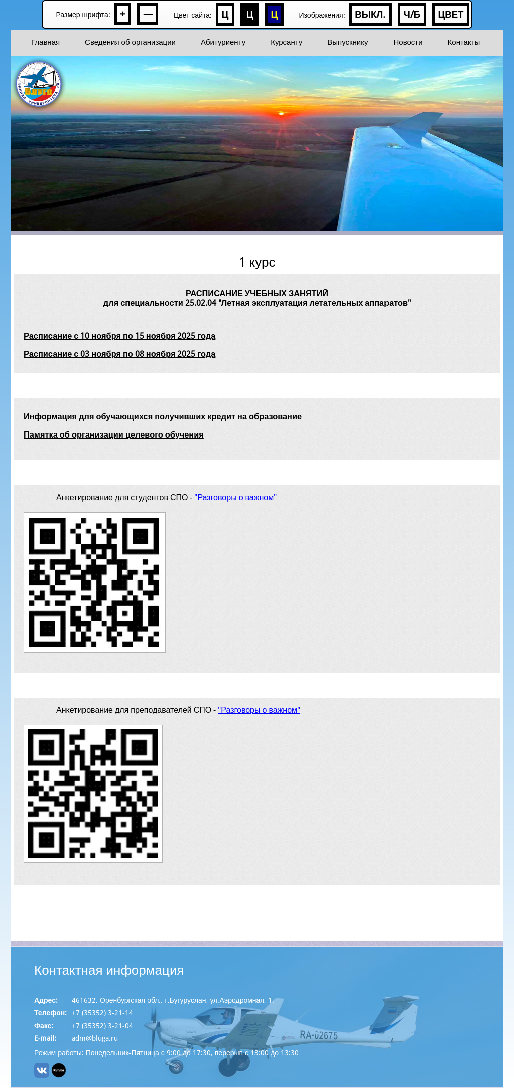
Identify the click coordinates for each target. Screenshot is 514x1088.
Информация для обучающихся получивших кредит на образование (163, 416)
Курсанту (286, 42)
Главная (45, 42)
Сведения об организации (130, 42)
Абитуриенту (223, 42)
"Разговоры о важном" (235, 497)
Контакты (464, 42)
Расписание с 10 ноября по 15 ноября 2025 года (119, 336)
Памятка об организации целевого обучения (114, 434)
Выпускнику (347, 42)
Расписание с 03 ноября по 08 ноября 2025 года (119, 354)
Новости (407, 42)
